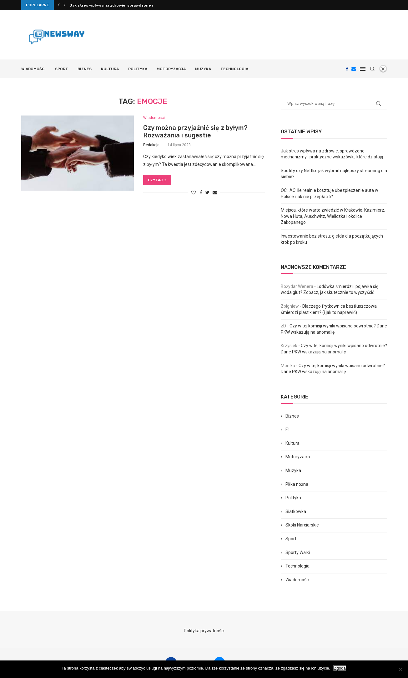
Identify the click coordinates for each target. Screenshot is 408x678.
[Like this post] (193, 192)
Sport (61, 69)
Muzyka (203, 69)
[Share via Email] (215, 192)
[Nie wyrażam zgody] (400, 669)
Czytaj (157, 180)
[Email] (353, 69)
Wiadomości (33, 69)
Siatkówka (295, 511)
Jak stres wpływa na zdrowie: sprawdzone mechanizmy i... (125, 5)
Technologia (234, 69)
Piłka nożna (296, 484)
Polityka (137, 69)
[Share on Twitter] (207, 192)
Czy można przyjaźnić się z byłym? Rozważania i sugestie (195, 131)
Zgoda (340, 668)
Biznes (85, 69)
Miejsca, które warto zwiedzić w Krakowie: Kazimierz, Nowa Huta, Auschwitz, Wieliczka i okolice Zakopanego (333, 216)
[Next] (64, 5)
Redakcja (151, 145)
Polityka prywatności (204, 630)
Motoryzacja (171, 69)
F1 (287, 429)
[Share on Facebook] (201, 192)
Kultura (110, 69)
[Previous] (58, 5)
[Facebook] (347, 69)
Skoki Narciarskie (302, 524)
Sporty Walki (297, 552)
